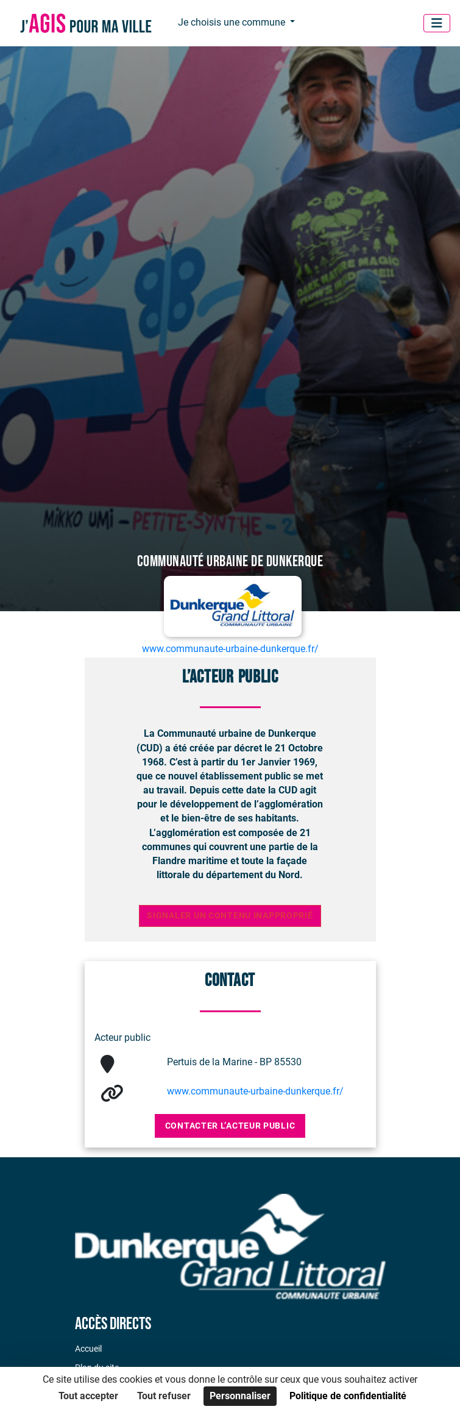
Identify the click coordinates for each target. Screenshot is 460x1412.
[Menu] (436, 23)
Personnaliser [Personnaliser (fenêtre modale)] (240, 1396)
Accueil (88, 1348)
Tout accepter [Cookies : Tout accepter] (88, 1396)
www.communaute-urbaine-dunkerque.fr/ (255, 1091)
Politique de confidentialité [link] (347, 1396)
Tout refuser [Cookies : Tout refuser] (164, 1396)
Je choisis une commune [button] (233, 22)
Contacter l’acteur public (230, 1125)
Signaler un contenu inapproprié (230, 915)
